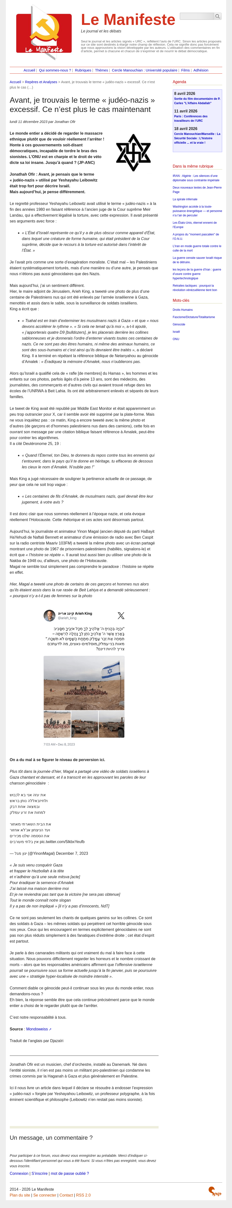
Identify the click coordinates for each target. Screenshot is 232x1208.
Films (185, 70)
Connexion (19, 1173)
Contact (66, 1195)
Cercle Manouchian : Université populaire (144, 70)
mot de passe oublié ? (70, 1173)
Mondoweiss (37, 1029)
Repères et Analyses (41, 82)
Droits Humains (183, 310)
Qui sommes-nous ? (55, 70)
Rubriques (83, 70)
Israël (176, 331)
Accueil (29, 70)
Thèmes (101, 70)
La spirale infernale (185, 199)
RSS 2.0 (83, 1195)
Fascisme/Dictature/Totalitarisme (194, 317)
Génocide (179, 324)
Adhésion (200, 70)
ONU (176, 339)
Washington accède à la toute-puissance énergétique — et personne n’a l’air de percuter (197, 211)
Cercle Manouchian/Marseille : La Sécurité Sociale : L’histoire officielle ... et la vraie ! (197, 138)
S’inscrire (39, 1173)
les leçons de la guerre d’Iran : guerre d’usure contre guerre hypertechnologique (197, 274)
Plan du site (20, 1195)
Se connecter (44, 1195)
